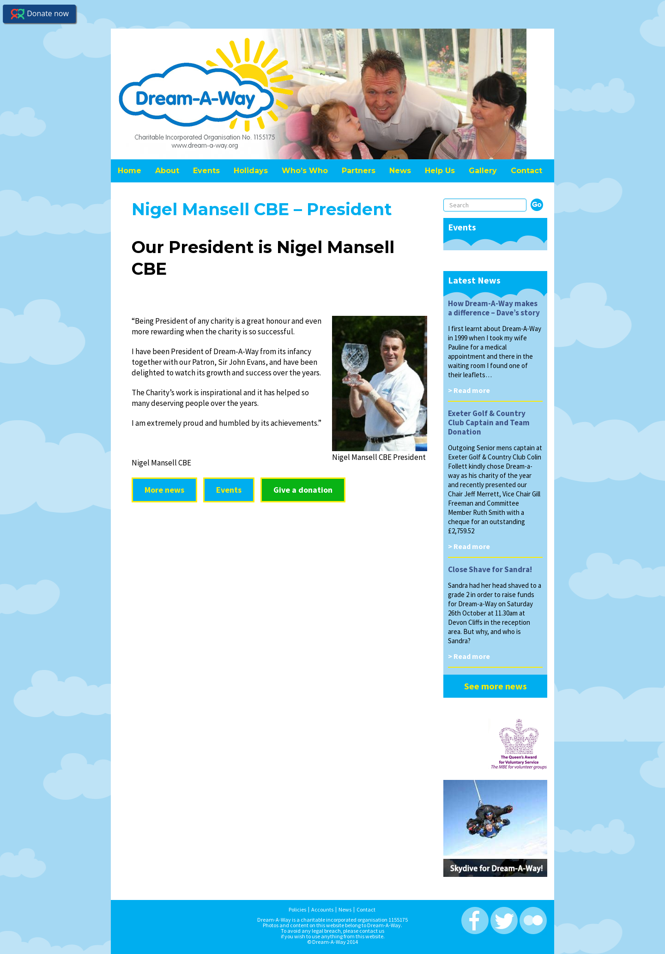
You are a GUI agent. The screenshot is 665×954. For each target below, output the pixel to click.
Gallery (483, 170)
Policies (297, 909)
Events (206, 170)
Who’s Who (305, 170)
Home (129, 170)
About (167, 170)
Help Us (440, 170)
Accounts (322, 909)
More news (164, 489)
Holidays (251, 170)
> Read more (469, 390)
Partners (358, 170)
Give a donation (302, 489)
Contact (526, 170)
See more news (495, 686)
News (400, 170)
